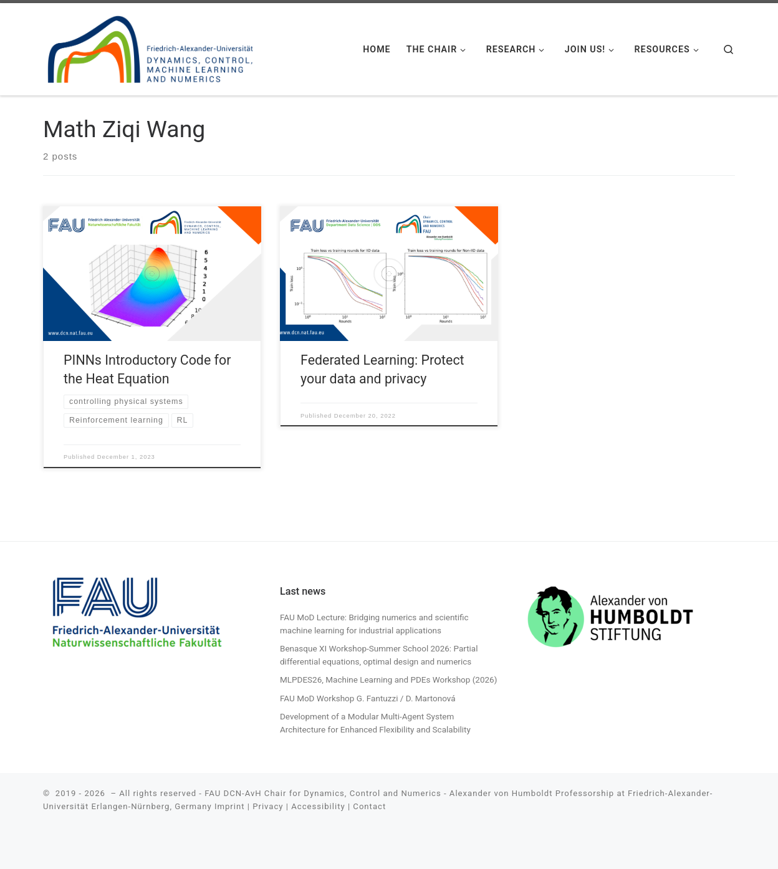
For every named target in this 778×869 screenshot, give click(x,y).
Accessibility (318, 806)
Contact (369, 806)
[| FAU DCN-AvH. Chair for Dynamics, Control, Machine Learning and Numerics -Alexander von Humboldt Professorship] (151, 46)
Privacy (267, 806)
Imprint (229, 806)
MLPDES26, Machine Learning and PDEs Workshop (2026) (388, 679)
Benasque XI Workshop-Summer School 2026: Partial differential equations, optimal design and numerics (379, 654)
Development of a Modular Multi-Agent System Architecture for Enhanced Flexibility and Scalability (375, 722)
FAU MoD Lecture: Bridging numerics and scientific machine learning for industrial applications (374, 623)
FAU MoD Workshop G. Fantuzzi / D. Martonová (368, 698)
